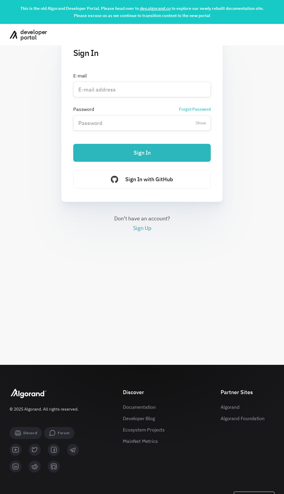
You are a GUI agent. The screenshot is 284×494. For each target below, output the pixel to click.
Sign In (142, 152)
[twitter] (35, 450)
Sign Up (142, 228)
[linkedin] (16, 466)
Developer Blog (139, 418)
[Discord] (26, 433)
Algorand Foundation (243, 418)
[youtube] (16, 450)
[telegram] (73, 450)
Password (142, 109)
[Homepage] (26, 34)
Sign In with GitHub (142, 179)
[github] (54, 466)
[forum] (59, 433)
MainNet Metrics (140, 441)
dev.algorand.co (155, 8)
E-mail (80, 76)
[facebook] (54, 450)
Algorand (230, 407)
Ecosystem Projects (144, 430)
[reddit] (35, 466)
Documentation (139, 407)
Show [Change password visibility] (201, 123)
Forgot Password (195, 109)
